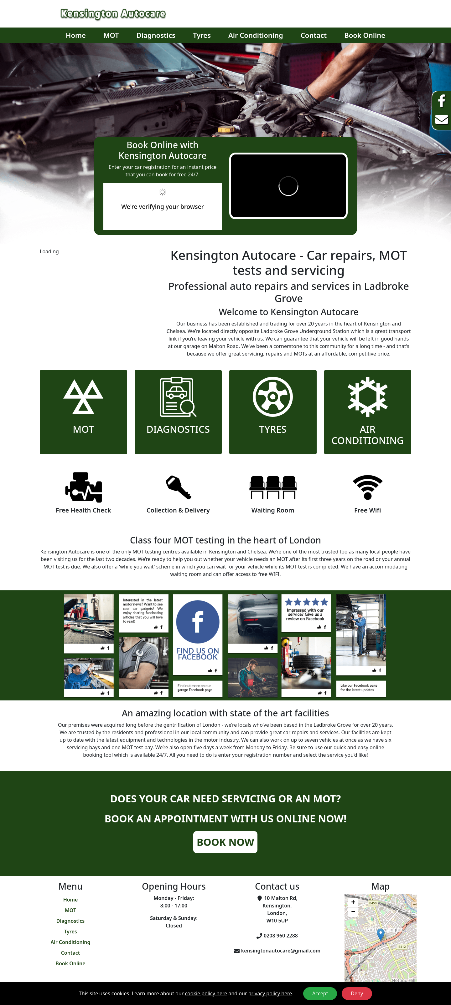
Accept (320, 993)
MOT (111, 35)
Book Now (225, 842)
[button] (381, 934)
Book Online (364, 35)
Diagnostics (156, 35)
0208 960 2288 (281, 935)
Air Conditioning (255, 35)
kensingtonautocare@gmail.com (280, 950)
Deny (357, 993)
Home (76, 35)
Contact (314, 35)
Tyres (202, 35)
